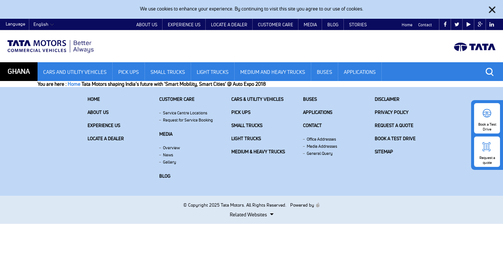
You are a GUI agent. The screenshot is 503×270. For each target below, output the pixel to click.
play (469, 24)
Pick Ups (128, 72)
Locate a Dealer (229, 24)
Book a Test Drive (395, 138)
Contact (425, 24)
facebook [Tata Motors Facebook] (445, 24)
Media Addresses (322, 146)
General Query (320, 153)
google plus (480, 24)
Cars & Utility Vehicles (257, 99)
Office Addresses (321, 139)
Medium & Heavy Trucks (258, 151)
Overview (171, 147)
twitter (457, 24)
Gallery (169, 162)
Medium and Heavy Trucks (272, 72)
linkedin (491, 24)
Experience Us (184, 24)
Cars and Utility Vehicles (75, 72)
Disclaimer (387, 99)
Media (310, 24)
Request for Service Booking (188, 120)
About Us (146, 24)
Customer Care (275, 24)
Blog (333, 24)
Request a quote (394, 125)
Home (407, 24)
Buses (324, 72)
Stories (358, 24)
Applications (360, 72)
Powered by (303, 205)
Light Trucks (213, 72)
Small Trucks (168, 72)
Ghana (19, 71)
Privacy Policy (391, 112)
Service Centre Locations (185, 113)
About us (97, 112)
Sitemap (384, 151)
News (168, 155)
